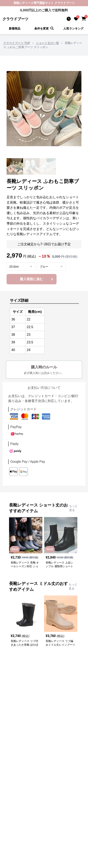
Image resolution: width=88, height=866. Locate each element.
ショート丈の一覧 (47, 43)
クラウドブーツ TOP (16, 43)
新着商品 (14, 28)
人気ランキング (73, 28)
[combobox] (21, 266)
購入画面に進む (37, 279)
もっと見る (73, 508)
